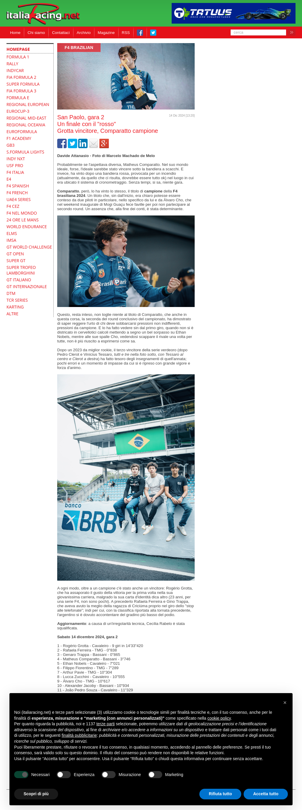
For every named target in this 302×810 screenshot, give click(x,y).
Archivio (84, 32)
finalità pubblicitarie (79, 735)
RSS (126, 32)
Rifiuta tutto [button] (220, 793)
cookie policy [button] (219, 718)
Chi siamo (36, 32)
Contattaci (61, 32)
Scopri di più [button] (36, 793)
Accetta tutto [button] (265, 793)
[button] (285, 702)
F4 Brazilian (79, 47)
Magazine (106, 32)
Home (15, 32)
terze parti (105, 723)
